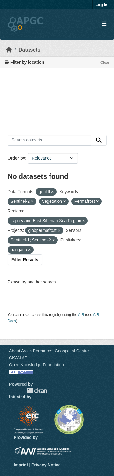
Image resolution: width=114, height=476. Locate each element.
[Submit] (99, 140)
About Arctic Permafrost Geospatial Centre (49, 350)
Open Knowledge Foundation (36, 364)
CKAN (37, 390)
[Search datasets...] (49, 140)
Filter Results (24, 259)
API (81, 314)
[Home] (9, 50)
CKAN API (19, 357)
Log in (101, 4)
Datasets (29, 50)
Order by (16, 158)
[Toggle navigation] (104, 24)
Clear (104, 62)
